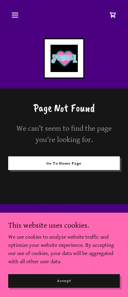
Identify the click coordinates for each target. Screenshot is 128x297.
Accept (64, 281)
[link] (113, 15)
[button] (15, 15)
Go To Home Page (64, 163)
